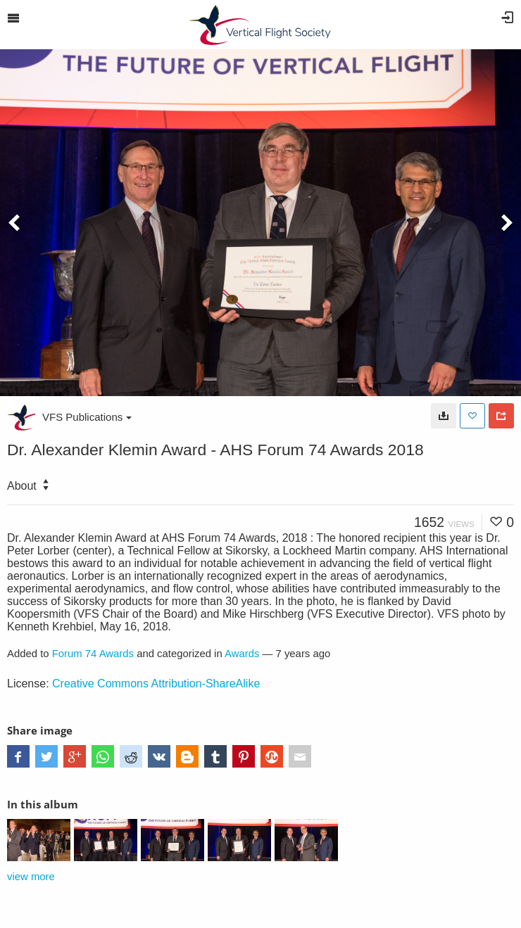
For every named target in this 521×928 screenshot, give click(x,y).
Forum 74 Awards (93, 653)
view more (31, 876)
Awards (242, 653)
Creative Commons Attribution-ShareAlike (156, 683)
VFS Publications (87, 417)
